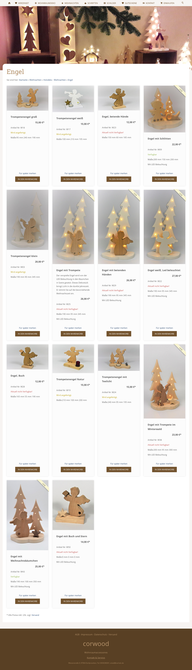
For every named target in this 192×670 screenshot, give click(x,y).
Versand (35, 615)
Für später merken (27, 173)
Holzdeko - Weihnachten (54, 79)
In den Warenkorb (27, 179)
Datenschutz (100, 634)
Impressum (87, 634)
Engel (70, 79)
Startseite (23, 79)
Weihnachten (35, 79)
